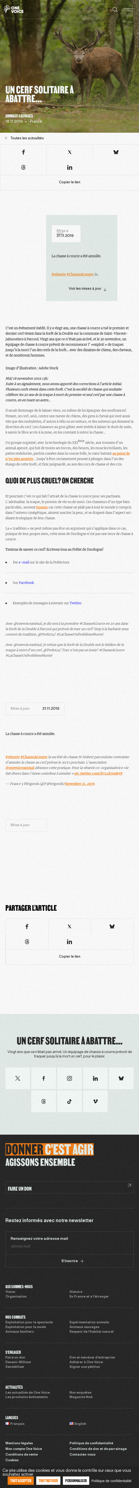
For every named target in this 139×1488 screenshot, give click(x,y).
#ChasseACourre (80, 274)
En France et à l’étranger (89, 1296)
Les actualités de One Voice (27, 1392)
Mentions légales (19, 1443)
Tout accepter (20, 1480)
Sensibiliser (14, 1367)
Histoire (76, 1292)
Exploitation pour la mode (25, 1327)
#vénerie (59, 274)
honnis (42, 507)
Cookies (11, 1460)
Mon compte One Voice (23, 1449)
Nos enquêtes (80, 1392)
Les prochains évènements (26, 1397)
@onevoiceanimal (19, 768)
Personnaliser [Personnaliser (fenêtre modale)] (76, 1480)
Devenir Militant (18, 1362)
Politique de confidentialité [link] (111, 1481)
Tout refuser (48, 1480)
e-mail (24, 562)
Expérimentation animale (89, 1322)
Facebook (26, 583)
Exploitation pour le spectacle (29, 1322)
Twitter (75, 603)
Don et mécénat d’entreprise (92, 1357)
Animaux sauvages (84, 1327)
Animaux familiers (19, 1331)
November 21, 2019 (80, 784)
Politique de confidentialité (91, 1443)
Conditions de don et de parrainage (98, 1449)
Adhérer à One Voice (86, 1362)
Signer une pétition (85, 1367)
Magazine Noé (81, 1397)
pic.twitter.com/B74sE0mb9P (98, 773)
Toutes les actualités (24, 138)
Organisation (16, 1296)
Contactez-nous (82, 1454)
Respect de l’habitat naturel (92, 1331)
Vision (10, 1292)
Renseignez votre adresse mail (39, 1239)
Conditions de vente (21, 1454)
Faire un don (15, 1357)
